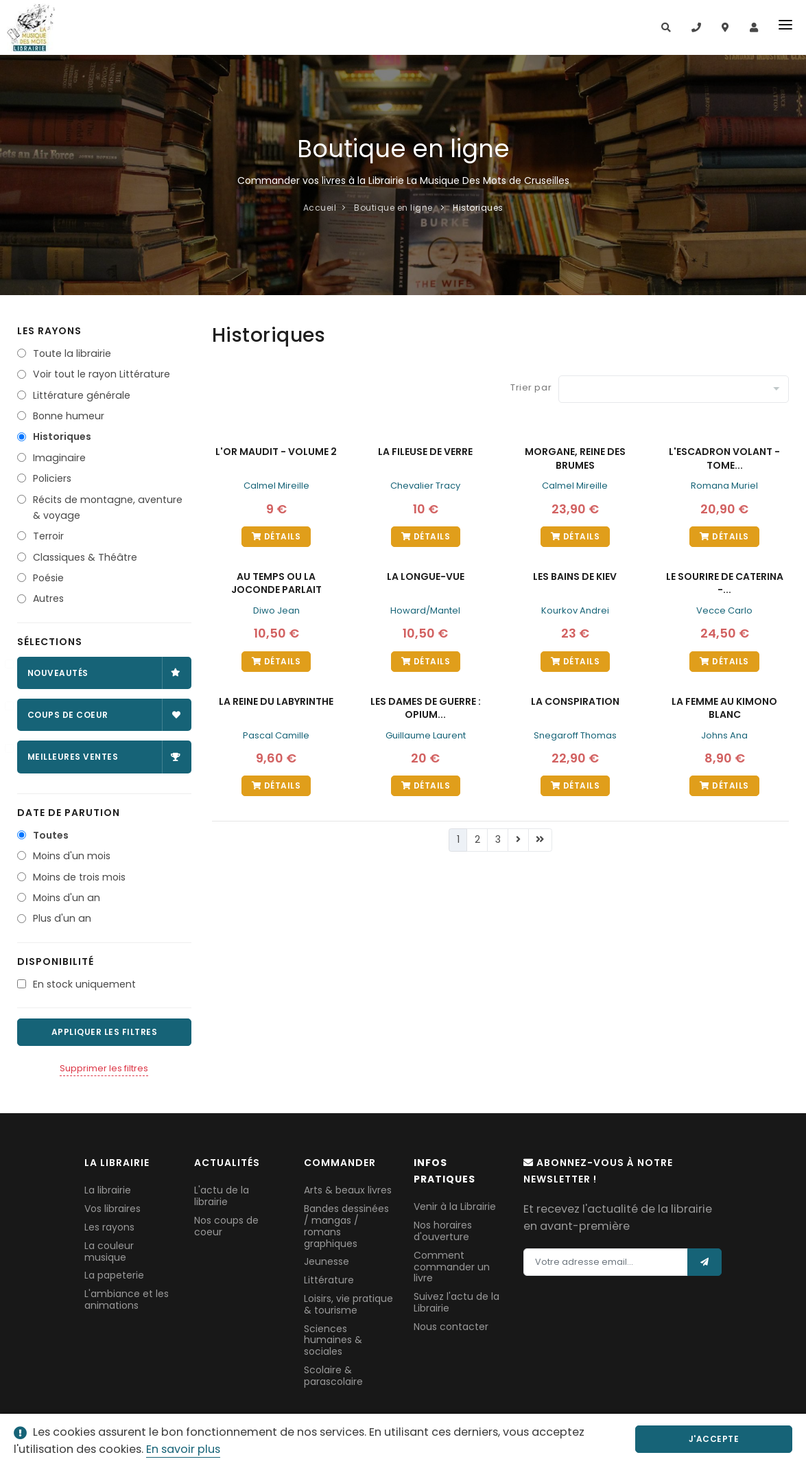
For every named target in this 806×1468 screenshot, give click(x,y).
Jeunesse (326, 1261)
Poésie (48, 578)
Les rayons (109, 1227)
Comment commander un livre (452, 1266)
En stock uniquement (84, 984)
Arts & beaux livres (348, 1190)
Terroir (48, 536)
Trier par (531, 387)
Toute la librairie (72, 353)
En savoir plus (183, 1449)
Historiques (62, 436)
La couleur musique (109, 1251)
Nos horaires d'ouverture (443, 1231)
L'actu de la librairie (221, 1196)
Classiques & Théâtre (85, 557)
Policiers (52, 478)
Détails (276, 536)
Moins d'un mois (71, 856)
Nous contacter (451, 1326)
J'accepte (723, 1439)
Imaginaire (59, 458)
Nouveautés (104, 673)
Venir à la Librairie (455, 1206)
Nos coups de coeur (226, 1226)
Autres (48, 598)
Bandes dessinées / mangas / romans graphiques (346, 1226)
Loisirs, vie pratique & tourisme (348, 1304)
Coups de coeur (104, 715)
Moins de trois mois (79, 877)
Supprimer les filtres (104, 1068)
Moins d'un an (66, 898)
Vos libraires (112, 1208)
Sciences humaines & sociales (333, 1340)
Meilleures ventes (104, 756)
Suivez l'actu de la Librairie (456, 1302)
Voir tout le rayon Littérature (101, 374)
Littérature (329, 1280)
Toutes (51, 835)
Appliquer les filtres (104, 1032)
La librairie (107, 1190)
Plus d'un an (62, 918)
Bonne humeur (68, 416)
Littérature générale (81, 395)
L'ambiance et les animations (126, 1299)
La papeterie (114, 1275)
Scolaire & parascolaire (333, 1375)
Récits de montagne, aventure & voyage (107, 507)
